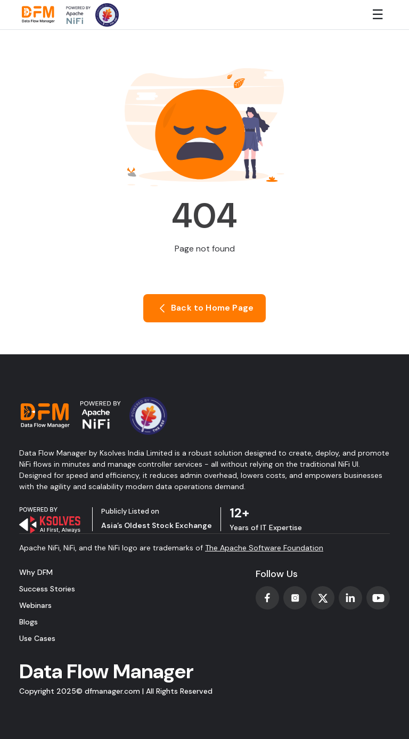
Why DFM (36, 572)
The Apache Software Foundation (264, 548)
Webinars (35, 605)
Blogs (28, 622)
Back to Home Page (204, 308)
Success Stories (47, 589)
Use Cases (37, 638)
